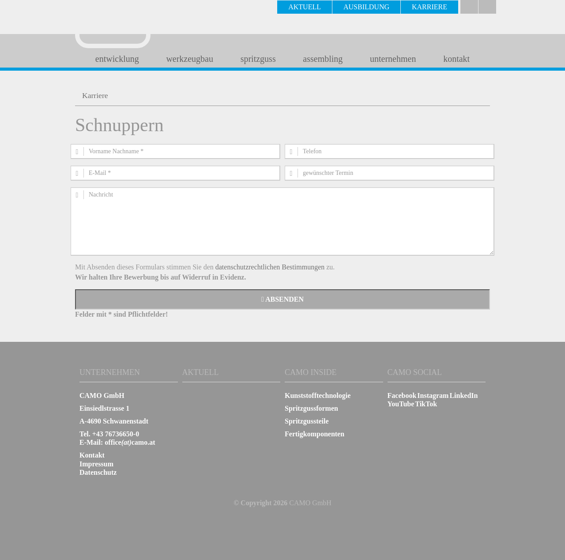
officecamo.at (130, 442)
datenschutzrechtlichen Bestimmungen (269, 267)
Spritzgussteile (307, 421)
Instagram (432, 395)
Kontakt (92, 455)
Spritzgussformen (311, 408)
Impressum (96, 464)
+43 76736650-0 (115, 434)
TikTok (426, 404)
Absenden (282, 299)
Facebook (402, 395)
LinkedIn (463, 395)
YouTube (401, 404)
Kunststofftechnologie (317, 395)
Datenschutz (98, 472)
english (487, 7)
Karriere (95, 95)
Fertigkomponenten (314, 434)
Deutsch (469, 7)
